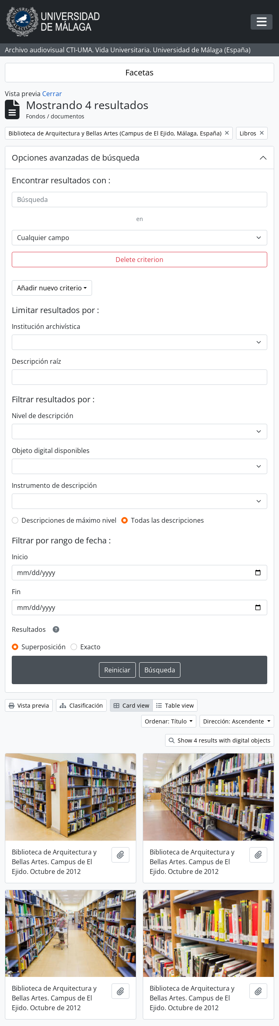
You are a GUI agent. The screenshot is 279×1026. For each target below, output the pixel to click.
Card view (131, 705)
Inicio (20, 556)
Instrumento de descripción (54, 485)
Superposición (43, 646)
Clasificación (81, 705)
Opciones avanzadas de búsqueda (76, 157)
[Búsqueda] (139, 199)
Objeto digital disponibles (51, 450)
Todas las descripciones (167, 520)
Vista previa (29, 705)
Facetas (139, 72)
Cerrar (52, 93)
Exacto (90, 646)
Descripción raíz (36, 361)
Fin (16, 591)
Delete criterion (139, 259)
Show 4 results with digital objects (219, 740)
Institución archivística (46, 326)
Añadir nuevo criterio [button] (49, 287)
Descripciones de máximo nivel (68, 520)
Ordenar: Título (166, 721)
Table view (175, 705)
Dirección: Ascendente (234, 721)
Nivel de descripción (42, 415)
